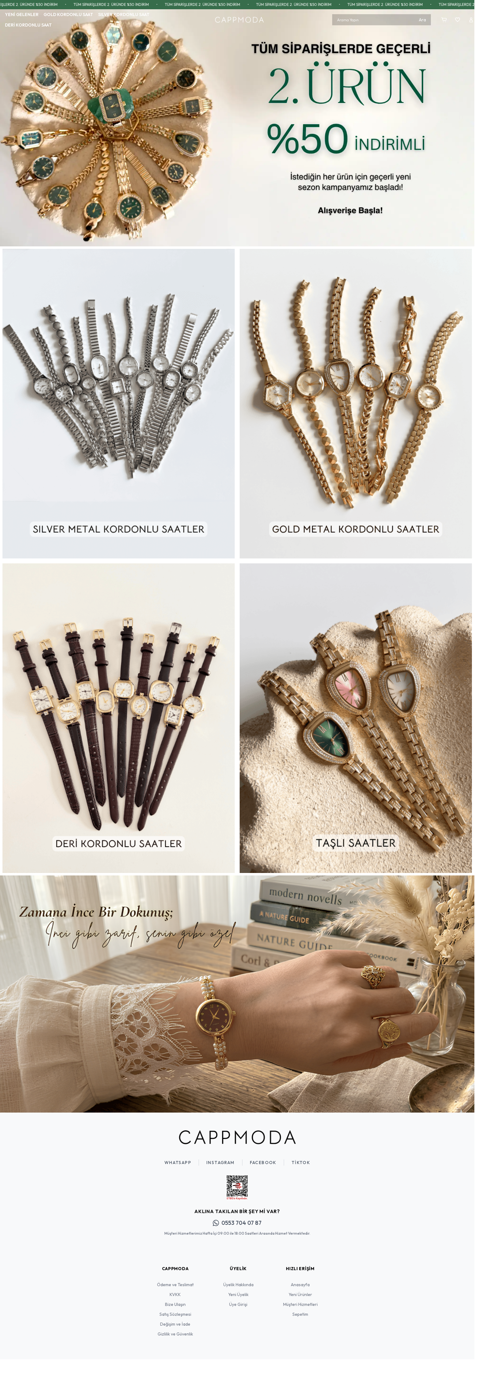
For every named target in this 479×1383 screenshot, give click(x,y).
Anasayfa (300, 1284)
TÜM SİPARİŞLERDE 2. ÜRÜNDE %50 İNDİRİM (125, 4)
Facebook (263, 1162)
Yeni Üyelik (238, 1294)
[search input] (381, 19)
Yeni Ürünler (300, 1294)
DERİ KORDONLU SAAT (28, 25)
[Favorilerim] (457, 20)
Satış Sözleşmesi (175, 1314)
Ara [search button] (422, 20)
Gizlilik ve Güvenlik (175, 1334)
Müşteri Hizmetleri (300, 1304)
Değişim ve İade (175, 1324)
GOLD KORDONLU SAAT (68, 14)
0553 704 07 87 (237, 1222)
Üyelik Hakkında (238, 1284)
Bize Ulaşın (175, 1304)
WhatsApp (177, 1162)
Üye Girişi (238, 1304)
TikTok (300, 1162)
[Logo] (239, 19)
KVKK (175, 1294)
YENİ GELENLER (22, 14)
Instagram (220, 1162)
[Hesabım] (471, 20)
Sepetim (300, 1314)
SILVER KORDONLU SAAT (124, 14)
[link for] (237, 127)
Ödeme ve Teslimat (175, 1284)
